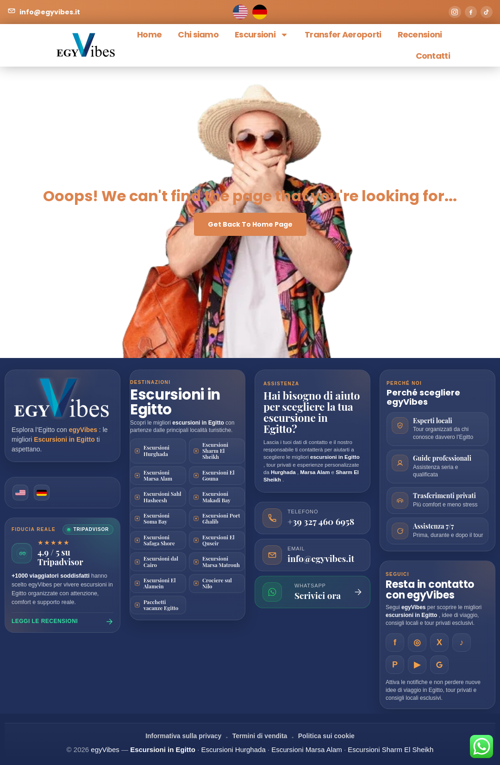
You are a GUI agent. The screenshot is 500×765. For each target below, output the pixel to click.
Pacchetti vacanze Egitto (161, 604)
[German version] (43, 493)
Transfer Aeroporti (343, 34)
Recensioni (420, 34)
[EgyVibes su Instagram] (417, 642)
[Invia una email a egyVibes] (312, 555)
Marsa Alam (315, 472)
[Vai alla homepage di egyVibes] (62, 398)
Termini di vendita (260, 736)
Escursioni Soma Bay (156, 518)
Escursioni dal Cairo (161, 561)
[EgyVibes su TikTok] (461, 642)
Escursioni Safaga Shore (159, 540)
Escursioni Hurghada (156, 450)
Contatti (433, 56)
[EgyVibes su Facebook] (395, 642)
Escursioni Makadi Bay (216, 496)
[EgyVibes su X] (439, 642)
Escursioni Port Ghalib (221, 518)
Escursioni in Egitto (65, 439)
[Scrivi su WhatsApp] (312, 592)
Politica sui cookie (326, 736)
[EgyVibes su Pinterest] (395, 664)
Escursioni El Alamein (159, 583)
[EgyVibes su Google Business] (439, 664)
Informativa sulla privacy (183, 736)
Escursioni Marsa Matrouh (221, 561)
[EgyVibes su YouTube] (417, 664)
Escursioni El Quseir (218, 540)
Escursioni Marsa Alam (158, 475)
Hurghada (284, 472)
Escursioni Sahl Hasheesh (162, 496)
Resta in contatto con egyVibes (430, 589)
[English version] (20, 493)
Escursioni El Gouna (218, 475)
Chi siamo (198, 34)
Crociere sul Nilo (217, 583)
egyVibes (84, 429)
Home (149, 34)
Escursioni (261, 34)
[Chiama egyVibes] (312, 518)
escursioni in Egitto (198, 423)
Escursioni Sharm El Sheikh (215, 451)
